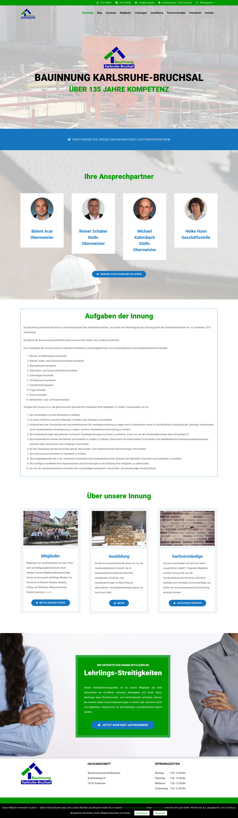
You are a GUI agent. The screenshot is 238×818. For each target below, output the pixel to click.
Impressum (158, 807)
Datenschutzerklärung (134, 807)
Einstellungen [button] (142, 813)
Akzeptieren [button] (160, 813)
